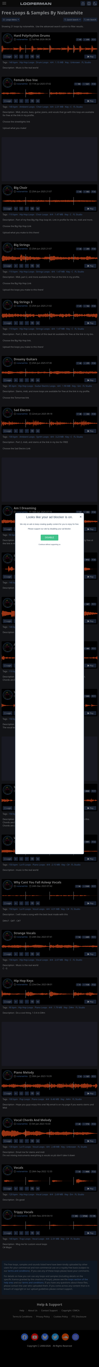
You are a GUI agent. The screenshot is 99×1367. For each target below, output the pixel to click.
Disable (49, 537)
